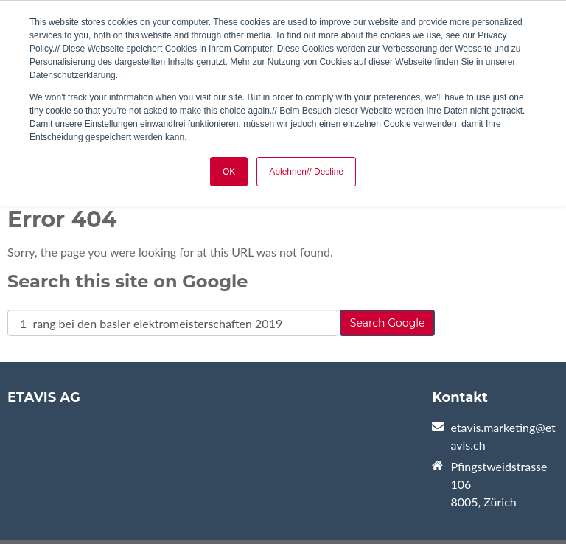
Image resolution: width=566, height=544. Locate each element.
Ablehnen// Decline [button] (306, 172)
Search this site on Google (127, 281)
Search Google (387, 322)
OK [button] (229, 172)
